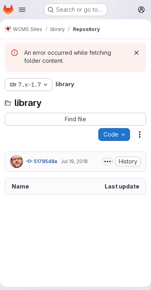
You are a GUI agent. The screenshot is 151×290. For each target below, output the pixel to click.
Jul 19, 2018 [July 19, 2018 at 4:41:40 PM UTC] (74, 161)
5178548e (42, 161)
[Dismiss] (136, 53)
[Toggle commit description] (107, 161)
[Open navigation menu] (22, 9)
